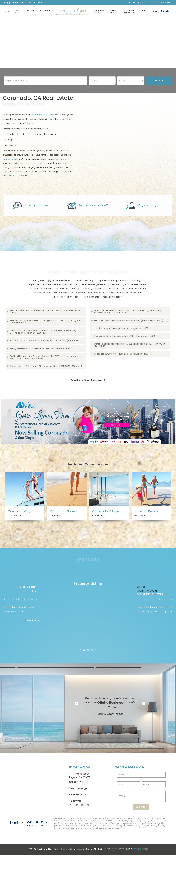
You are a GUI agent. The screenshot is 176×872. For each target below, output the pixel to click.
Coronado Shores (63, 522)
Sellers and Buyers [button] (98, 11)
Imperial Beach (146, 522)
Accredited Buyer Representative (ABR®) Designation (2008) (125, 346)
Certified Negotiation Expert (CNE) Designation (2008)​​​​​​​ (121, 338)
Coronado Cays (20, 522)
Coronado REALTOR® (42, 119)
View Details (160, 636)
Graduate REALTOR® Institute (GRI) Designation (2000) (121, 364)
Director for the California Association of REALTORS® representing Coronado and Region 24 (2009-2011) (43, 341)
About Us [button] (17, 11)
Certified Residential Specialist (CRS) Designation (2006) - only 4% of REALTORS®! (129, 355)
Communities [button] (45, 11)
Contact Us (145, 11)
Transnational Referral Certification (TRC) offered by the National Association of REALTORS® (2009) (127, 321)
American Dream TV (129, 11)
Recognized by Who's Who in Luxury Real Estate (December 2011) (42, 358)
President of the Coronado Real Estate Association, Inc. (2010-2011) (44, 350)
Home (8, 11)
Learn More (13, 526)
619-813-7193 (15, 180)
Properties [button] (30, 11)
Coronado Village (105, 522)
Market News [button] (114, 11)
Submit (141, 823)
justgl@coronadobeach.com (17, 2)
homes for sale (10, 164)
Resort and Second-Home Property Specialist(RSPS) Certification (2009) (131, 330)
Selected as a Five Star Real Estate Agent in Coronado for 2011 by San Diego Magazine (45, 331)
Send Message (78, 804)
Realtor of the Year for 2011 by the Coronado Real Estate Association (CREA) (45, 321)
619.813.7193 (165, 2)
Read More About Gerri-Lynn (87, 390)
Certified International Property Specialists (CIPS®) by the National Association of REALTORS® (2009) (44, 367)
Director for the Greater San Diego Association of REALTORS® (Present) (46, 376)
